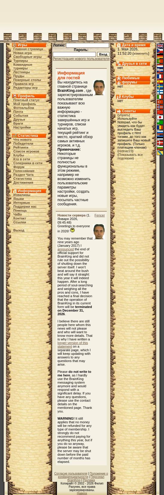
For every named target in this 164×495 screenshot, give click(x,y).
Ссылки (19, 222)
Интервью (21, 202)
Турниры (20, 60)
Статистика (22, 178)
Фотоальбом (23, 108)
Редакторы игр (25, 87)
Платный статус (26, 100)
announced (66, 249)
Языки (18, 199)
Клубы (18, 155)
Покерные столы (27, 80)
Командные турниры (22, 66)
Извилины (22, 195)
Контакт (19, 218)
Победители (23, 143)
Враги (18, 123)
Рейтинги (20, 147)
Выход (19, 230)
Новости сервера (72, 215)
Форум (19, 167)
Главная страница (28, 49)
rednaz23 (125, 151)
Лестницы (21, 72)
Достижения (23, 182)
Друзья (19, 119)
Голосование (24, 171)
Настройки (22, 127)
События (20, 115)
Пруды (19, 76)
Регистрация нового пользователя (81, 59)
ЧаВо (17, 214)
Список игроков (26, 151)
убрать (123, 115)
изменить (141, 53)
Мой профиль (24, 104)
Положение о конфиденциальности (83, 475)
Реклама (89, 480)
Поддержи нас (25, 206)
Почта (18, 111)
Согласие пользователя (70, 473)
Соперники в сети (28, 163)
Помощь (20, 210)
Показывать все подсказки (130, 156)
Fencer (99, 215)
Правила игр (23, 84)
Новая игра (22, 53)
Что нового (22, 139)
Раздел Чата (23, 175)
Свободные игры (27, 57)
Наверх (82, 493)
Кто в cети (21, 159)
